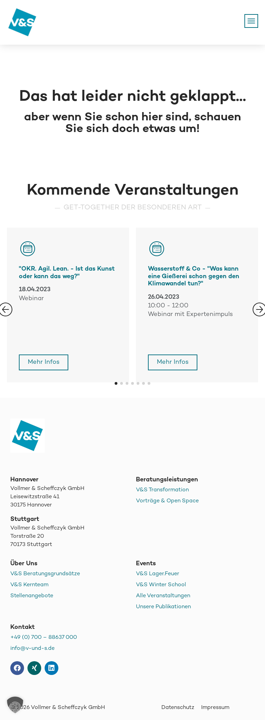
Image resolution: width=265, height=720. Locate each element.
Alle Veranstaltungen (163, 596)
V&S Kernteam (29, 585)
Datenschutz (177, 708)
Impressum (215, 708)
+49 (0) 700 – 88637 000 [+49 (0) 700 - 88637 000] (43, 638)
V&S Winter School (161, 585)
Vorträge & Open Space (167, 501)
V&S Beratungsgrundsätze (45, 574)
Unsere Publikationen (163, 607)
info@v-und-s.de (32, 649)
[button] (116, 383)
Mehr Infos (43, 362)
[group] (197, 305)
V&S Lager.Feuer (157, 574)
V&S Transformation (162, 490)
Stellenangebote (31, 596)
